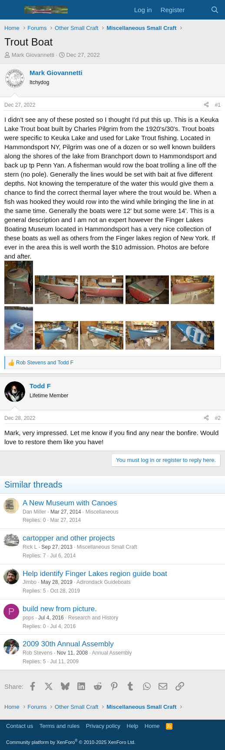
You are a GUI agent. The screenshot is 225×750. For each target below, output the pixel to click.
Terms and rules (59, 726)
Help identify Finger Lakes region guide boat (95, 574)
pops (28, 618)
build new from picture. (60, 609)
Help (133, 726)
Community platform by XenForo (71, 742)
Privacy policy (103, 726)
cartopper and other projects (69, 538)
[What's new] (197, 10)
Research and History (93, 618)
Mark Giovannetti (33, 55)
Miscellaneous (102, 512)
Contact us (19, 726)
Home (152, 726)
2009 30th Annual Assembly (68, 644)
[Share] (206, 105)
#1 (218, 105)
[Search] (214, 10)
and (44, 363)
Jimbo (29, 582)
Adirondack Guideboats (103, 582)
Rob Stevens (38, 653)
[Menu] (12, 10)
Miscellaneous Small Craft (107, 547)
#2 (218, 418)
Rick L (30, 547)
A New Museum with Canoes (70, 503)
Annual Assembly (112, 653)
